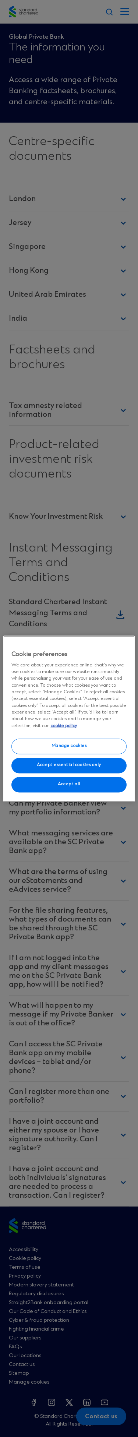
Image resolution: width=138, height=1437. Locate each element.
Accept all (69, 784)
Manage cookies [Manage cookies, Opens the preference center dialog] (69, 746)
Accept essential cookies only (69, 765)
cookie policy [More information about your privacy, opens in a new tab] (63, 726)
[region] (68, 718)
